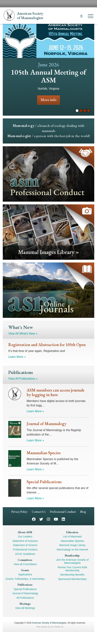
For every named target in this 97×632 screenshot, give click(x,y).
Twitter (41, 519)
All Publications (25, 597)
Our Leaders (25, 536)
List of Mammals (72, 536)
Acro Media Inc (57, 627)
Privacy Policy (19, 512)
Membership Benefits (72, 574)
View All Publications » (23, 378)
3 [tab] (84, 110)
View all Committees (25, 564)
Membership (72, 555)
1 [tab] (77, 110)
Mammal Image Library (72, 545)
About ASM (25, 532)
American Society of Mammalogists (49, 623)
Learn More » (17, 356)
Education (72, 532)
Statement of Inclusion (25, 540)
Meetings (24, 603)
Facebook (33, 519)
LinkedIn (63, 519)
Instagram (48, 519)
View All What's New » (22, 333)
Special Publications (25, 589)
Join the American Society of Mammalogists (72, 561)
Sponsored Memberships (72, 579)
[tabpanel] (48, 70)
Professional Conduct (63, 512)
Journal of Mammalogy (25, 593)
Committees (25, 560)
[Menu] (90, 16)
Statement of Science (25, 545)
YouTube (56, 519)
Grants (25, 570)
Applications (25, 574)
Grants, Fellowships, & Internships (25, 578)
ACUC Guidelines (25, 553)
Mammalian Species (72, 540)
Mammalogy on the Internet (72, 549)
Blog (83, 512)
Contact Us (39, 512)
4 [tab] (88, 110)
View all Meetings (25, 608)
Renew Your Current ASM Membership (72, 569)
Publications (24, 584)
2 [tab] (81, 110)
